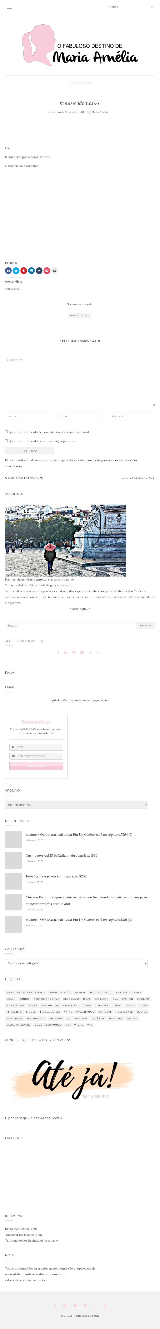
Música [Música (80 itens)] (31, 1012)
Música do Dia (80, 83)
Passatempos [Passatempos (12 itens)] (85, 1012)
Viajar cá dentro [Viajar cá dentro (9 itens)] (19, 1025)
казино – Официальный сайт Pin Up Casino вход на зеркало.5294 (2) (79, 834)
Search (145, 625)
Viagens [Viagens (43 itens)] (132, 1018)
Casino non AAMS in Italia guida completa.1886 (62, 855)
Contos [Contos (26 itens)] (25, 999)
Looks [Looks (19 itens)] (143, 1005)
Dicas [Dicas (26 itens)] (87, 999)
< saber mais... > (80, 609)
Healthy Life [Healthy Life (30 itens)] (50, 1005)
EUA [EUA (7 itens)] (115, 999)
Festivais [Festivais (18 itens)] (143, 999)
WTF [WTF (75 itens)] (89, 1025)
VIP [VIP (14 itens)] (68, 1025)
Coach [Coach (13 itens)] (11, 999)
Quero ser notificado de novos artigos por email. (43, 441)
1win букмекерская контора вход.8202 (56, 876)
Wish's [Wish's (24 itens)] (78, 1025)
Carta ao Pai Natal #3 (24, 477)
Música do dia (79, 315)
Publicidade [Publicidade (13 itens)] (124, 1012)
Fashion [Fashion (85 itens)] (127, 999)
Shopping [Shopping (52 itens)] (56, 1018)
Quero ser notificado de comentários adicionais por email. (49, 432)
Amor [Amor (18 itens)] (53, 992)
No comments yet (79, 304)
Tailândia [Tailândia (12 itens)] (98, 1018)
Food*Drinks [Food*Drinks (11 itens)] (15, 1005)
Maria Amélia (99, 112)
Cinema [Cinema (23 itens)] (136, 992)
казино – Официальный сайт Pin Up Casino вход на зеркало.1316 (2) (79, 920)
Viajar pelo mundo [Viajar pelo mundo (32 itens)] (48, 1025)
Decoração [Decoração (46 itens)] (71, 999)
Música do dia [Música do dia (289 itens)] (50, 1012)
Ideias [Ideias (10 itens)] (87, 1005)
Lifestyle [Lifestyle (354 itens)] (101, 1005)
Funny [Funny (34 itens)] (33, 1005)
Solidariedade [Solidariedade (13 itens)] (77, 1018)
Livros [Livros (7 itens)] (130, 1005)
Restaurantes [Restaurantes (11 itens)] (36, 1018)
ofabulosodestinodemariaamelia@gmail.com (80, 700)
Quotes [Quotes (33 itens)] (142, 1012)
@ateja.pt (12, 1235)
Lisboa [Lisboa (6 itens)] (116, 1005)
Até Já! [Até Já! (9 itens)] (65, 992)
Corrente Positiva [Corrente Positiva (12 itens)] (46, 999)
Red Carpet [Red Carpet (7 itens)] (14, 1018)
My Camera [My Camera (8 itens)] (14, 1012)
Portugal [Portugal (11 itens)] (105, 1012)
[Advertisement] (79, 130)
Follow (10, 672)
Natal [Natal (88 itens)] (68, 1012)
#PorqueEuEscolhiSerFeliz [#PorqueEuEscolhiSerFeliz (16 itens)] (26, 992)
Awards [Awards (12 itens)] (79, 992)
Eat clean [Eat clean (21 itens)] (102, 999)
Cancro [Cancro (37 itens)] (121, 992)
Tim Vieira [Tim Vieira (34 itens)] (115, 1018)
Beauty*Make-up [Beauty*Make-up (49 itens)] (100, 992)
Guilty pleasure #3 (138, 477)
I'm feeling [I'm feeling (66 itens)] (71, 1005)
